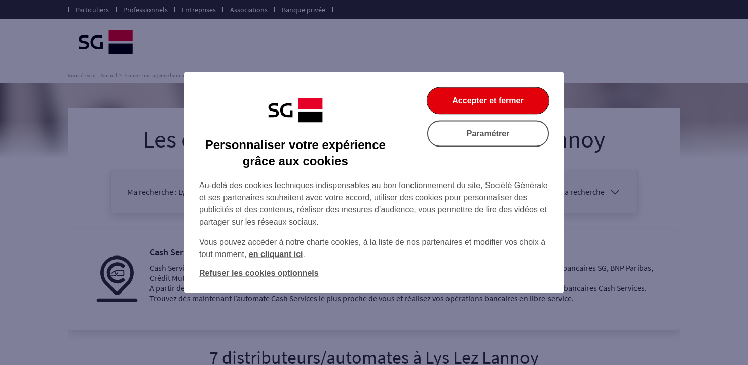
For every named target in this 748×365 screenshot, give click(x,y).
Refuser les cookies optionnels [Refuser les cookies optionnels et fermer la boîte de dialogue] (259, 273)
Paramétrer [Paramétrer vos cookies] (488, 133)
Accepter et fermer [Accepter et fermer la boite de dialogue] (487, 100)
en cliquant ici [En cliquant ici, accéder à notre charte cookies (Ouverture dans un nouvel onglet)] (276, 254)
